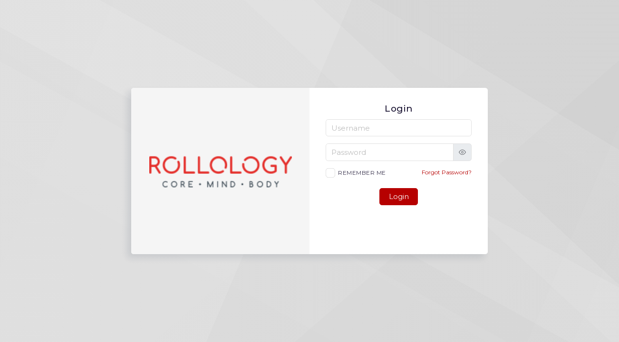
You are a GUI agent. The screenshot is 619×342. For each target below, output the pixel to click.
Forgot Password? (447, 172)
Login (399, 196)
